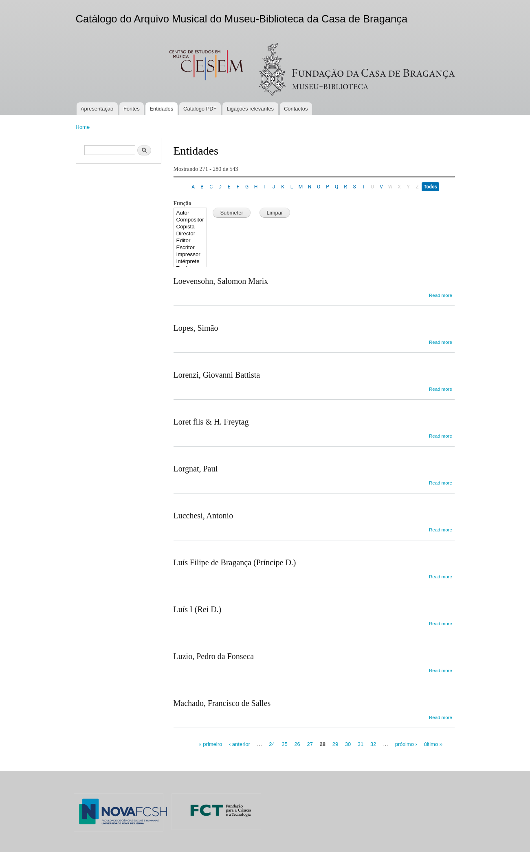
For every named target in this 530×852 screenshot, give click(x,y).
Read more (440, 295)
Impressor (190, 254)
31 (360, 744)
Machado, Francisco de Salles (222, 703)
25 (284, 744)
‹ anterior (239, 744)
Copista (190, 227)
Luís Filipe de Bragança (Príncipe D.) (235, 562)
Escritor (190, 247)
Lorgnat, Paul (196, 468)
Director (190, 233)
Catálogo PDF (200, 109)
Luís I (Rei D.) (198, 609)
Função (182, 203)
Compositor (190, 220)
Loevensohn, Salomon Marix (221, 281)
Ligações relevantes (250, 109)
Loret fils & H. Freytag (211, 421)
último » (433, 744)
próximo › (406, 744)
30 (348, 744)
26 (297, 744)
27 (309, 744)
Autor (190, 213)
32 (373, 744)
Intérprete (190, 261)
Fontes (131, 109)
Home (83, 127)
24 (272, 744)
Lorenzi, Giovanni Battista (217, 374)
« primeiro (210, 744)
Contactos (296, 109)
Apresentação (97, 109)
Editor (190, 240)
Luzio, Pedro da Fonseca (214, 656)
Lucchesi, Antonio (203, 515)
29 (335, 744)
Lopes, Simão (196, 327)
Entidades (161, 109)
